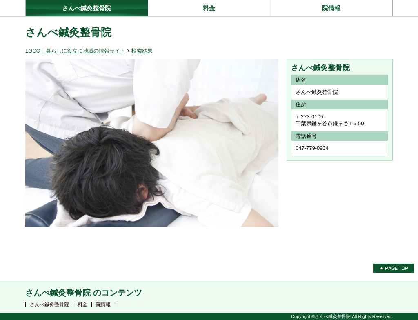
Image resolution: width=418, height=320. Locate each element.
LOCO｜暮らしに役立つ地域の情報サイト (75, 51)
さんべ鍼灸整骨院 (86, 7)
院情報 (331, 7)
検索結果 (142, 51)
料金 (209, 7)
